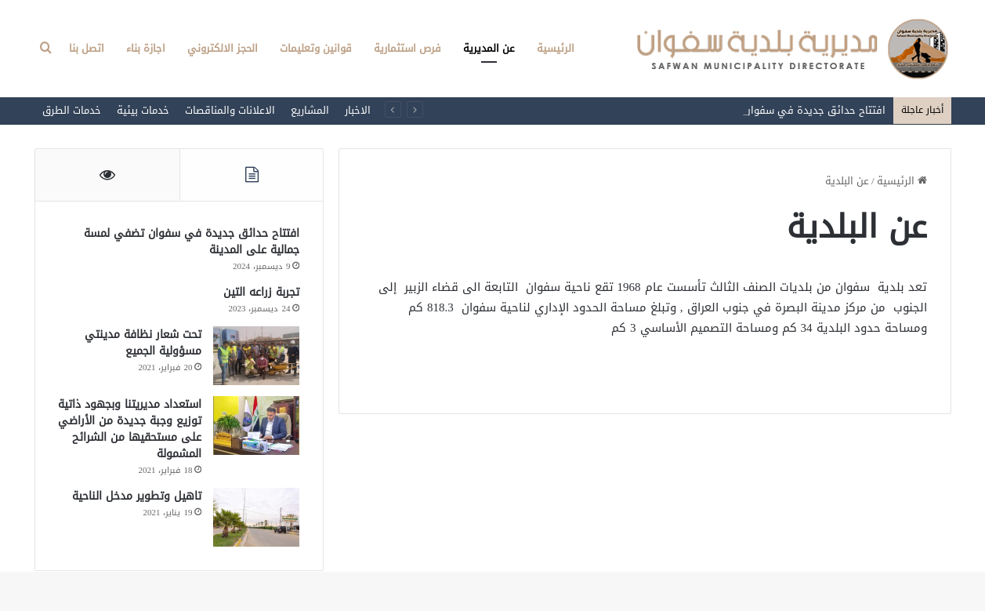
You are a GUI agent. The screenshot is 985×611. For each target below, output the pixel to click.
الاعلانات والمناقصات (230, 110)
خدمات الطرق (71, 110)
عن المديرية (489, 48)
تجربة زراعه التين (261, 292)
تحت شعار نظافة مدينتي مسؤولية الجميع (143, 343)
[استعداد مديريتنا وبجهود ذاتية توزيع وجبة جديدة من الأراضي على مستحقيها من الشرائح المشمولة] (256, 425)
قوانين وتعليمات (316, 48)
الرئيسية (555, 48)
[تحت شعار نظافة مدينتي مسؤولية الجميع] (256, 355)
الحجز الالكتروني (222, 48)
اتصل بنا (86, 48)
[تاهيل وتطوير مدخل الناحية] (256, 517)
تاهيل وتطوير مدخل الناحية (136, 496)
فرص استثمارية (407, 48)
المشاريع (310, 110)
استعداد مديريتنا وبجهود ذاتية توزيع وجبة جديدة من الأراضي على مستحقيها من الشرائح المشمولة (129, 429)
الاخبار (358, 110)
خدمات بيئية (143, 110)
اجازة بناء (145, 48)
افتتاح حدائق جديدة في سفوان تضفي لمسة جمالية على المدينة (191, 241)
